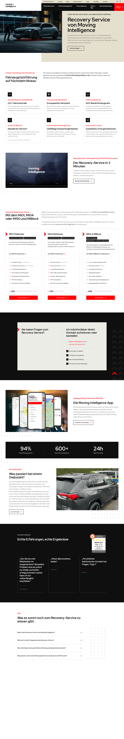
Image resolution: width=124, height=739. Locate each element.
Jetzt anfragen (75, 48)
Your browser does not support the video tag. (37, 170)
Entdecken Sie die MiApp (83, 422)
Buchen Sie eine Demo (83, 181)
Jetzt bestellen (23, 298)
